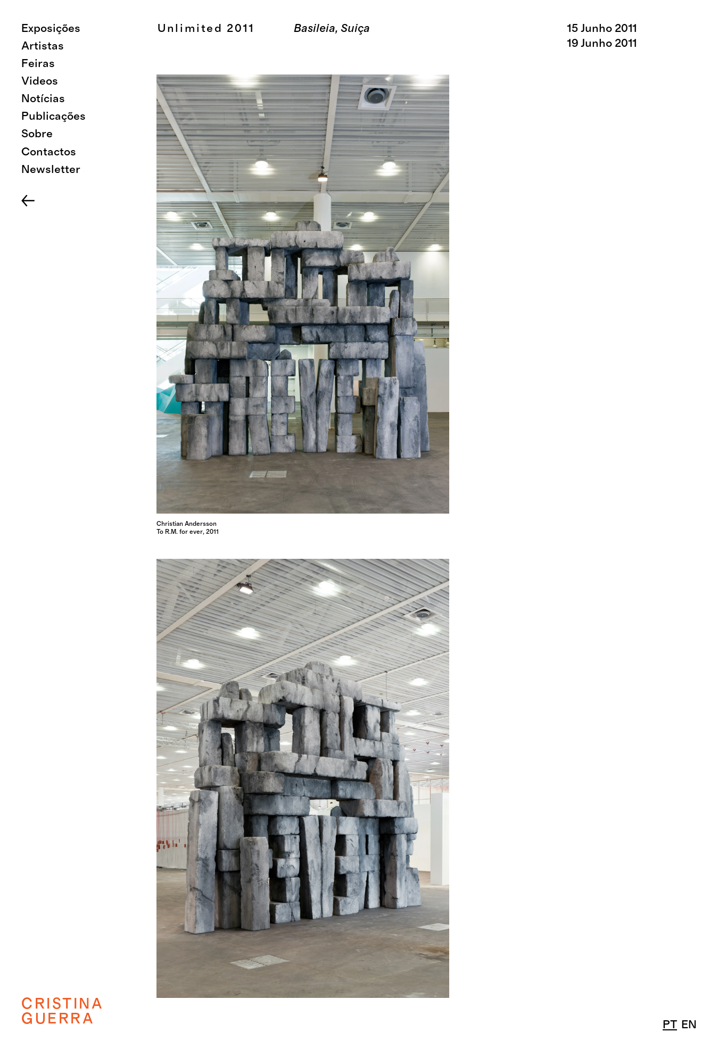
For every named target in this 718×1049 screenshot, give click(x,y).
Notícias (43, 98)
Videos (39, 81)
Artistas (42, 46)
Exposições (50, 28)
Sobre (37, 133)
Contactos (48, 152)
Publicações (53, 116)
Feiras (38, 63)
